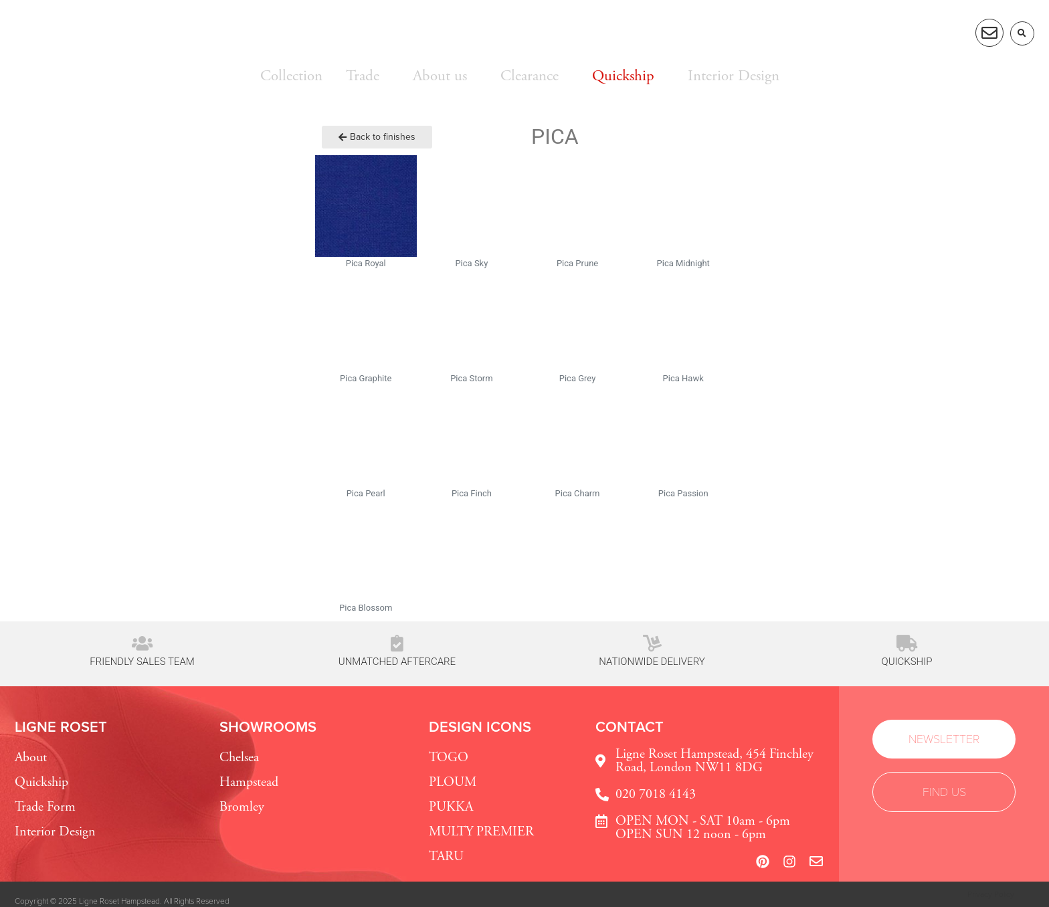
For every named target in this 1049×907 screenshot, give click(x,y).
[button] (1022, 33)
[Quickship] (906, 643)
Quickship (907, 662)
